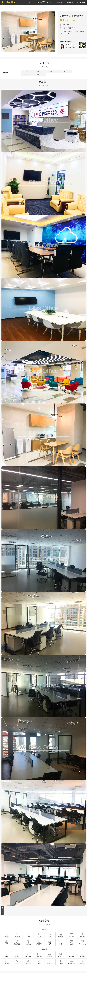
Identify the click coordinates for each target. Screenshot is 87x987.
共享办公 (59, 2)
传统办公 (49, 2)
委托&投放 (70, 2)
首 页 (30, 2)
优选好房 (40, 2)
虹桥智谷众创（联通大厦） (17, 6)
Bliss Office (3, 6)
